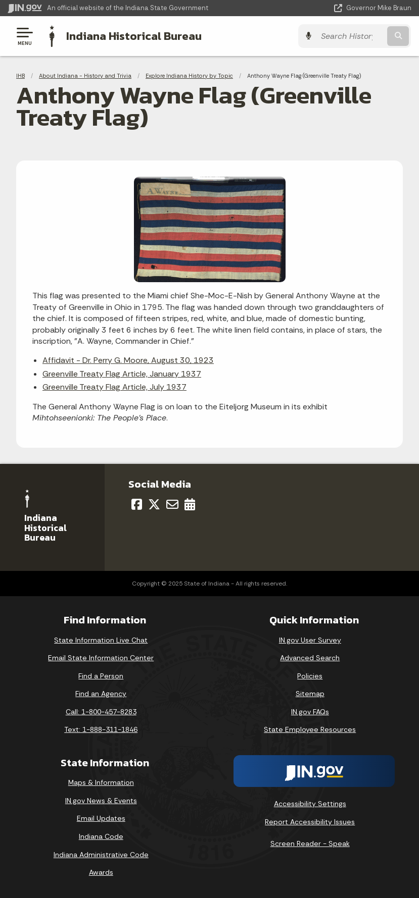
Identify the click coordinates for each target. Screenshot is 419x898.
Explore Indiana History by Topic (189, 75)
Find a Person (100, 675)
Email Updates (101, 818)
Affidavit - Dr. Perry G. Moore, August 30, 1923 (128, 360)
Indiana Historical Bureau (134, 35)
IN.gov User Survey (310, 639)
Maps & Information (101, 782)
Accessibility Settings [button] (310, 803)
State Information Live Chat (101, 639)
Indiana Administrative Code (101, 854)
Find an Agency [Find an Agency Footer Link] (100, 693)
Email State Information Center (101, 657)
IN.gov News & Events (101, 800)
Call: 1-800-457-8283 (101, 711)
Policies (309, 675)
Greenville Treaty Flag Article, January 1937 (121, 373)
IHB (20, 75)
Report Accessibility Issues (310, 821)
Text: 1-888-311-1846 (100, 729)
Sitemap (310, 693)
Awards (101, 872)
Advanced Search (310, 657)
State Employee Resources (310, 729)
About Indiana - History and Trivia (85, 75)
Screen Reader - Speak (310, 843)
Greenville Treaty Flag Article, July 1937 (114, 387)
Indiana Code (101, 836)
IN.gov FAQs (310, 711)
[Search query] (352, 36)
